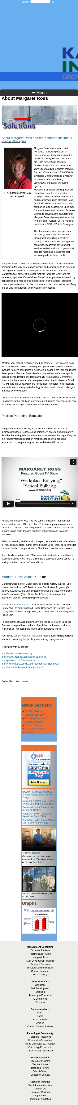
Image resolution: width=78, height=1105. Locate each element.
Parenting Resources (40, 1036)
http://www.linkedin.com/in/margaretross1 (22, 667)
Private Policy (40, 974)
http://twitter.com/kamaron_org (17, 653)
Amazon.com (18, 604)
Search (25, 1)
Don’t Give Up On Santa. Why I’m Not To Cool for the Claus (39, 821)
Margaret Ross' (10, 263)
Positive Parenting (31, 853)
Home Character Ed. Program (40, 1043)
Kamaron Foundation (40, 1099)
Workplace (40, 985)
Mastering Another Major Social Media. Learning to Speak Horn (38, 802)
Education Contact (40, 1075)
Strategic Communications (40, 967)
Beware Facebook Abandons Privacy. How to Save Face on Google (37, 795)
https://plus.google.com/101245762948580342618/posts (30, 663)
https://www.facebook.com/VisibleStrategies (24, 657)
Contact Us (40, 1088)
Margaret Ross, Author (18, 577)
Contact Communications (40, 1026)
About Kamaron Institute (40, 1085)
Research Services (40, 964)
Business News (33, 725)
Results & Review (40, 1068)
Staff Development (40, 988)
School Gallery (40, 1071)
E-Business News (34, 721)
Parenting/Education (35, 718)
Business (40, 1002)
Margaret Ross (40, 957)
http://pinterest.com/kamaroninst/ (18, 660)
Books (40, 1016)
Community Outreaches (40, 1040)
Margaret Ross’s (52, 363)
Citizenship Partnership (40, 1047)
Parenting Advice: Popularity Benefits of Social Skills (36, 815)
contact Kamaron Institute (27, 635)
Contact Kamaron (40, 971)
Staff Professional (34, 711)
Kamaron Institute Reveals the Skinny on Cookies (37, 808)
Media (40, 1012)
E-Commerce (40, 998)
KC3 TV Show (40, 1019)
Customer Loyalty (34, 728)
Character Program (40, 1061)
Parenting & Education (40, 995)
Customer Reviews (40, 1092)
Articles (40, 1023)
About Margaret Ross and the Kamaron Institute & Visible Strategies (37, 139)
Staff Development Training (40, 960)
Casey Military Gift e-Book (40, 1050)
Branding (29, 732)
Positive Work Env (34, 714)
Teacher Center (40, 1064)
